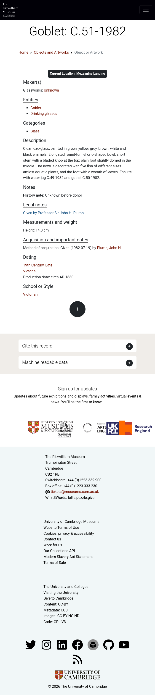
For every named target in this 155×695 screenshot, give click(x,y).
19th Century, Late (37, 265)
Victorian (30, 294)
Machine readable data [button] (45, 362)
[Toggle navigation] (145, 9)
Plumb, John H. (109, 248)
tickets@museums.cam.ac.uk (75, 492)
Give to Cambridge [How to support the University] (58, 598)
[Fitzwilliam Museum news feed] (77, 659)
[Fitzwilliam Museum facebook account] (62, 644)
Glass (35, 131)
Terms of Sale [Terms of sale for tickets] (54, 563)
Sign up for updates (77, 389)
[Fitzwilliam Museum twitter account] (31, 644)
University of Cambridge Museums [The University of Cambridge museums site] (71, 521)
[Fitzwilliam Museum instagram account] (47, 644)
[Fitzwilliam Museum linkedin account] (78, 644)
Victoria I (30, 271)
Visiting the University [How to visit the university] (60, 592)
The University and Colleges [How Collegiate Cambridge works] (65, 586)
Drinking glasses (43, 113)
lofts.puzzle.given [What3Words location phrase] (82, 497)
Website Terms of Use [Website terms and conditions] (61, 527)
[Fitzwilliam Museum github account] (109, 644)
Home (23, 52)
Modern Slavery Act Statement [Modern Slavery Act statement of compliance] (68, 557)
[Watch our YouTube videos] (124, 644)
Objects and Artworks (51, 52)
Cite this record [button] (37, 346)
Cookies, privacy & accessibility (68, 533)
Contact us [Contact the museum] (52, 539)
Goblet (35, 108)
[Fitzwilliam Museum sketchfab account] (93, 644)
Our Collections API (59, 551)
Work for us (52, 545)
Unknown (51, 90)
